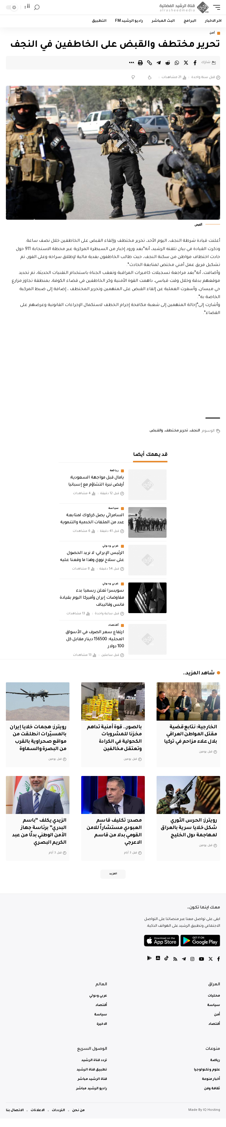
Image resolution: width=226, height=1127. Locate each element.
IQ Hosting (211, 1119)
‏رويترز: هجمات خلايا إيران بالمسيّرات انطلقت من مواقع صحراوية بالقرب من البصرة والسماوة (43, 742)
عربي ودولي (110, 546)
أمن (212, 33)
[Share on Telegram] (158, 62)
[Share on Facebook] (195, 62)
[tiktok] (166, 968)
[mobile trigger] (215, 7)
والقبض (156, 431)
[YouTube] (201, 968)
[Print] (140, 62)
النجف (195, 431)
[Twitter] (210, 968)
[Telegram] (183, 968)
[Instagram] (192, 968)
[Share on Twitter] (186, 62)
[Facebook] (218, 968)
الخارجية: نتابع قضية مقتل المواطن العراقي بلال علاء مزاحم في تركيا (189, 735)
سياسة (113, 508)
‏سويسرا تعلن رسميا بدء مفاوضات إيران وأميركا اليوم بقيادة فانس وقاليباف (92, 598)
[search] (37, 7)
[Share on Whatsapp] (177, 62)
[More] (131, 62)
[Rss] (174, 968)
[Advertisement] (113, 368)
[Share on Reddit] (168, 62)
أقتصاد (113, 625)
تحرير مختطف (176, 431)
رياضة (114, 471)
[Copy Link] (149, 62)
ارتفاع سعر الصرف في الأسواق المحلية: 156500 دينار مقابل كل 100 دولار (95, 639)
